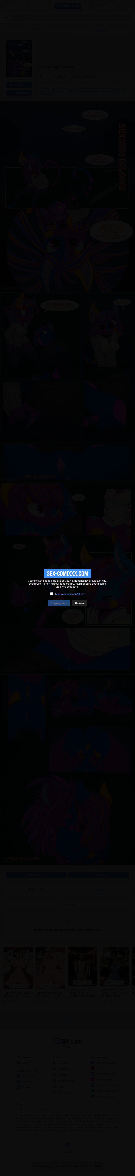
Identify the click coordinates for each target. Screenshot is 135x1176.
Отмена (80, 603)
